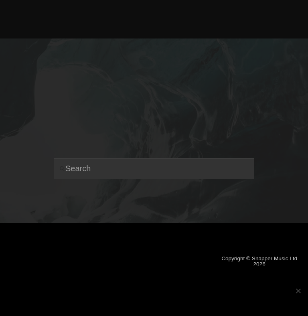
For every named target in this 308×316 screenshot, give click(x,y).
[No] (298, 291)
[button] (284, 19)
